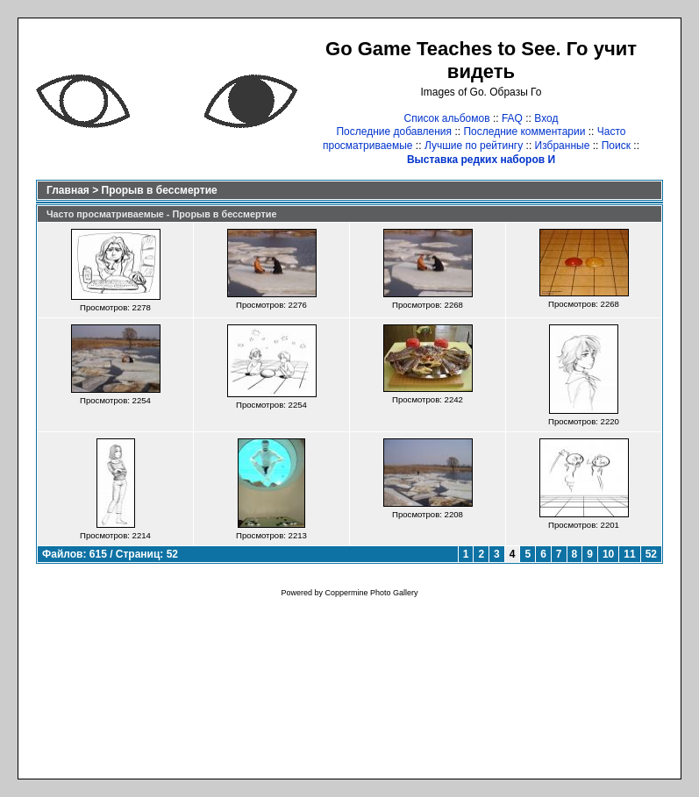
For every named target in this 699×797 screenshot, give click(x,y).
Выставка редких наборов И (481, 159)
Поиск (616, 145)
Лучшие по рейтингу (473, 145)
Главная (67, 190)
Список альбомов (447, 118)
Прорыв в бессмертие (160, 190)
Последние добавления (394, 131)
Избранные (562, 145)
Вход (546, 118)
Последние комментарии (524, 131)
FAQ (512, 118)
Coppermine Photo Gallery (371, 592)
